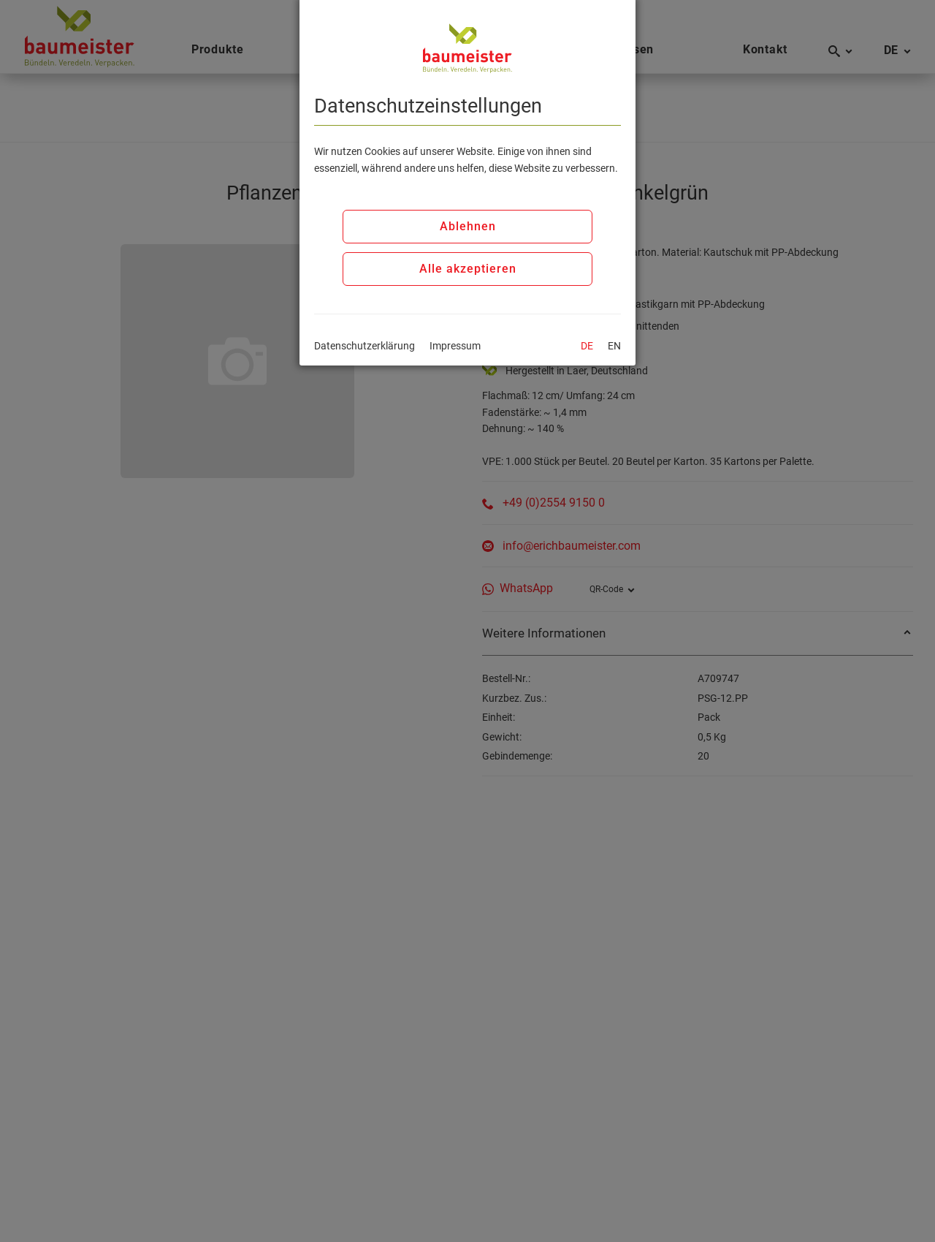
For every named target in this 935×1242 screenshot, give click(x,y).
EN (614, 346)
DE (587, 346)
